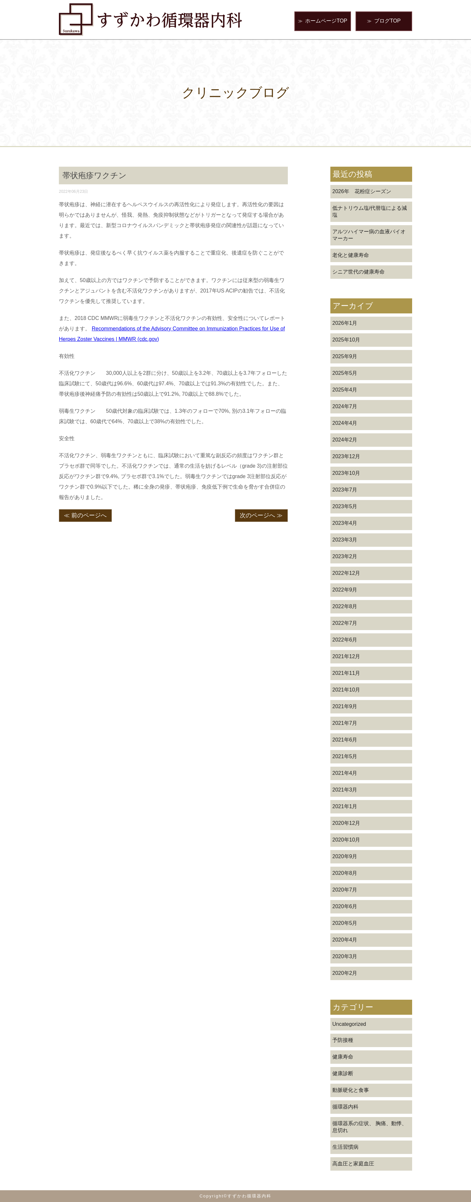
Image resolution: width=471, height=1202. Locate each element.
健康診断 (342, 1073)
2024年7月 (345, 406)
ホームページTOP (322, 21)
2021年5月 (345, 756)
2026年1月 (345, 323)
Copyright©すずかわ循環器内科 (235, 1196)
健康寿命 (342, 1057)
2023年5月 (345, 506)
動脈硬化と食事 (350, 1090)
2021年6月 (345, 740)
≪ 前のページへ (85, 515)
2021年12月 (346, 656)
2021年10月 (346, 690)
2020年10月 (346, 840)
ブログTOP (384, 21)
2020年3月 (345, 956)
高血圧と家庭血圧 (353, 1163)
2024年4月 (345, 423)
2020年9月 (345, 856)
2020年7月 (345, 890)
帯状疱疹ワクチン (94, 175)
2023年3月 (345, 540)
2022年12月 (346, 573)
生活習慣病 (345, 1147)
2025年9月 (345, 356)
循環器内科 (345, 1107)
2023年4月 (345, 523)
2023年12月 (346, 456)
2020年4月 (345, 940)
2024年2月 (345, 439)
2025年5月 (345, 373)
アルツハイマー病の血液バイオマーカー (369, 235)
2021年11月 (346, 673)
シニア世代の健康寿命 (358, 272)
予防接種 (342, 1040)
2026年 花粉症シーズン (361, 191)
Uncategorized (349, 1024)
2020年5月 (345, 923)
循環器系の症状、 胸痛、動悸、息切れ (369, 1127)
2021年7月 (345, 723)
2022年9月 (345, 590)
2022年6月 (345, 640)
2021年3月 (345, 790)
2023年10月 (346, 473)
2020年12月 (346, 823)
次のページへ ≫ (261, 515)
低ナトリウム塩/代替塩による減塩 (369, 211)
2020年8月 (345, 873)
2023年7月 (345, 489)
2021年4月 (345, 773)
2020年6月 (345, 906)
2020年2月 (345, 973)
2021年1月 (345, 806)
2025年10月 (346, 339)
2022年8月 (345, 606)
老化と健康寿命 (350, 255)
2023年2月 (345, 556)
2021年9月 (345, 706)
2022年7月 (345, 623)
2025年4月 (345, 389)
